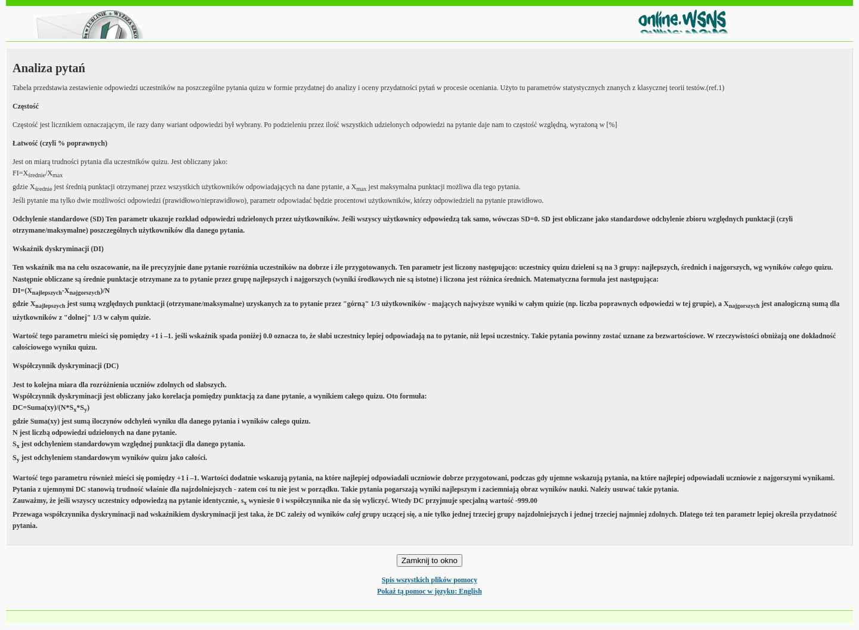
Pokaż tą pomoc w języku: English (429, 591)
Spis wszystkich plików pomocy (429, 580)
